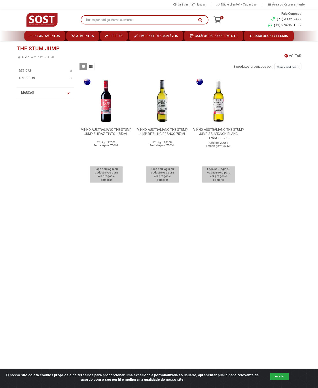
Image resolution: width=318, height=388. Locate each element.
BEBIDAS (25, 71)
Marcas (45, 93)
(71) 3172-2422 (286, 19)
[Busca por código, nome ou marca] (140, 20)
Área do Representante (286, 4)
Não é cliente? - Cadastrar (236, 4)
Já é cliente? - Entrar (189, 4)
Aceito (279, 376)
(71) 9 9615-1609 (284, 25)
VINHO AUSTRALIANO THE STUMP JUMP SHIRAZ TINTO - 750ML (106, 132)
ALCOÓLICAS (27, 78)
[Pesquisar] (200, 20)
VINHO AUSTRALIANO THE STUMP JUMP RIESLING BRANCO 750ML (162, 132)
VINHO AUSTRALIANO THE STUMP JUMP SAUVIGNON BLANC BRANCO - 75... (218, 134)
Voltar (292, 56)
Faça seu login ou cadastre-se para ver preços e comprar (106, 174)
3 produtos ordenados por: (253, 67)
